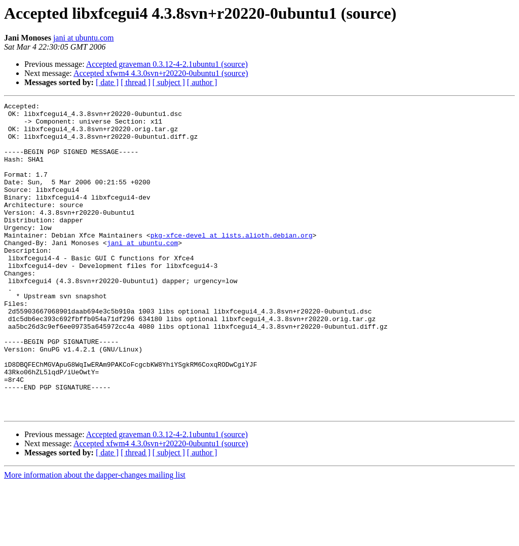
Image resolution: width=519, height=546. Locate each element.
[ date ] (107, 82)
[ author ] (202, 82)
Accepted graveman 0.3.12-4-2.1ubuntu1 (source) (167, 64)
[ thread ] (136, 82)
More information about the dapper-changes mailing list (95, 537)
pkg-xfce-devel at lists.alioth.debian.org (232, 262)
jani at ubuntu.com (83, 37)
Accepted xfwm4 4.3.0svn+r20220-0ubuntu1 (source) (160, 73)
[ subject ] (169, 82)
